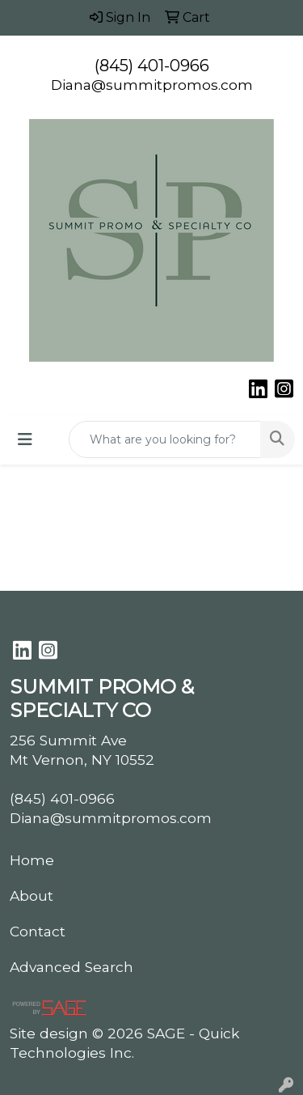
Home (32, 859)
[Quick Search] (165, 439)
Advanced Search (71, 966)
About (31, 895)
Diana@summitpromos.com (152, 84)
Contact (37, 931)
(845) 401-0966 (152, 65)
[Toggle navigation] (25, 439)
